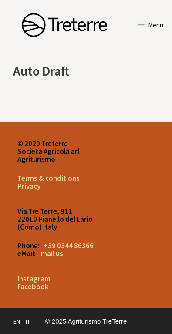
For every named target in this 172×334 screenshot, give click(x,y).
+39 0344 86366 (69, 245)
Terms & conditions (48, 178)
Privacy (28, 186)
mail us (52, 253)
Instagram (34, 279)
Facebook (33, 286)
